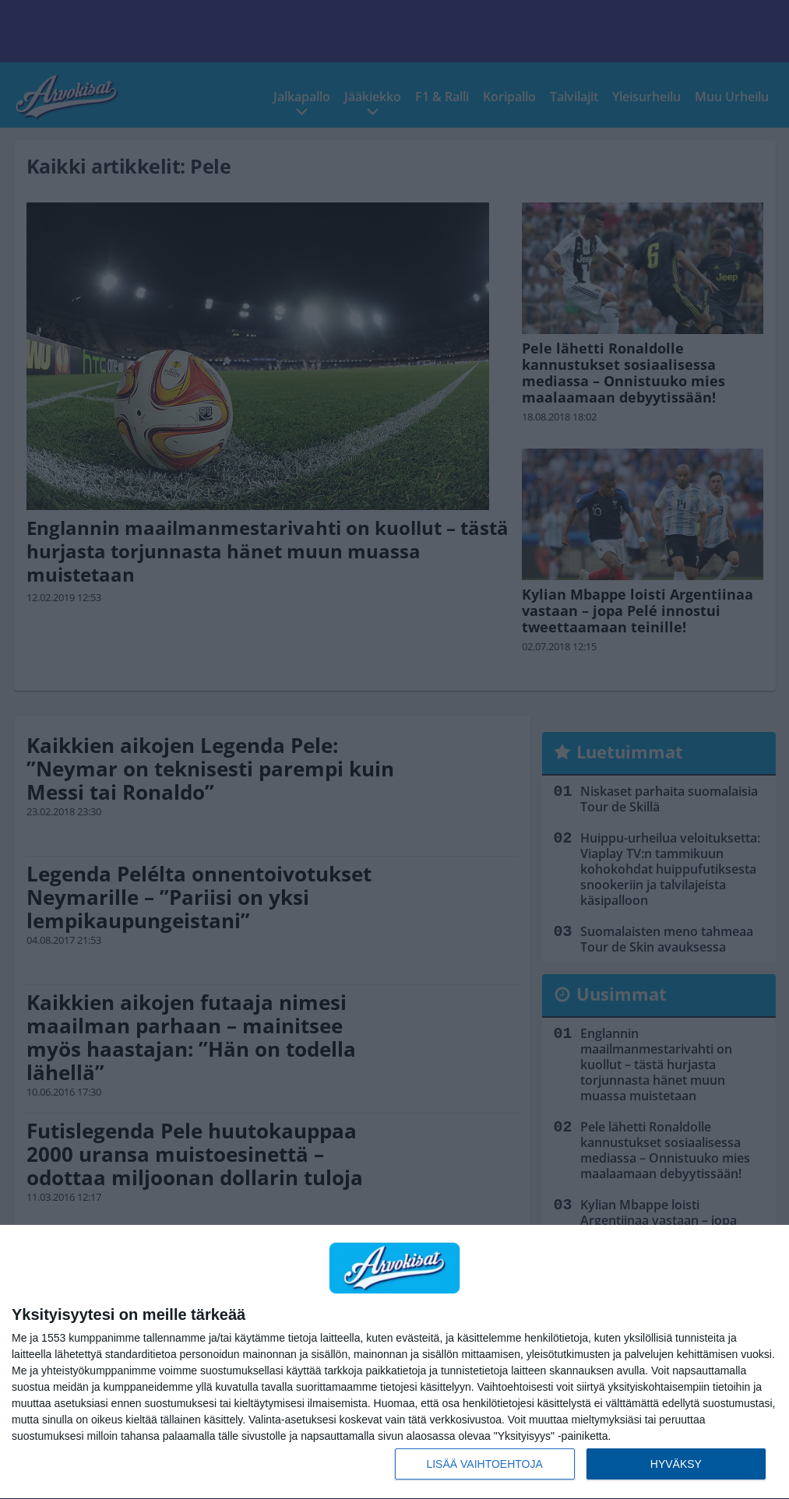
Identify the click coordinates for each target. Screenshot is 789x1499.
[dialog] (394, 1362)
